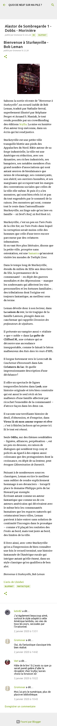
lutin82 (18, 611)
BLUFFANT (42, 35)
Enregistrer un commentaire (20, 706)
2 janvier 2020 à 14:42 (26, 652)
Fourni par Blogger (28, 721)
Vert (16, 660)
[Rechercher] (53, 5)
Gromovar (19, 640)
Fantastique (23, 586)
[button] (5, 57)
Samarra (33, 253)
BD (34, 35)
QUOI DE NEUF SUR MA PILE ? (25, 5)
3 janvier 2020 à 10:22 (26, 678)
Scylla (23, 124)
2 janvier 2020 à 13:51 (26, 631)
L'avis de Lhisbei (14, 582)
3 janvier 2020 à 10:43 (26, 699)
